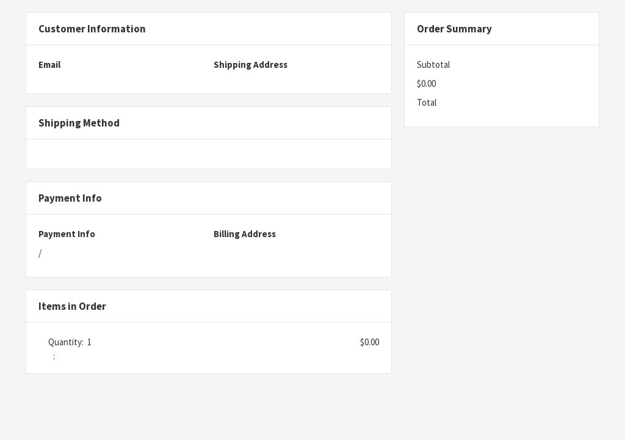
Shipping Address (250, 64)
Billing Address (245, 234)
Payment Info (66, 234)
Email (49, 64)
